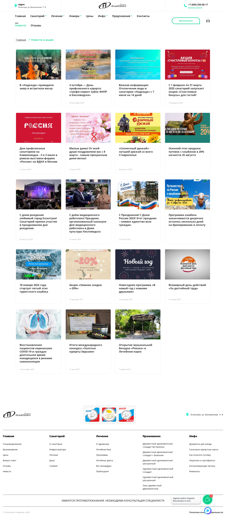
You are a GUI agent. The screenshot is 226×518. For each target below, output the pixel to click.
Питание (53, 455)
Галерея (53, 466)
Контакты (143, 16)
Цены (89, 16)
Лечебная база (103, 449)
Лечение (56, 16)
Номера (74, 16)
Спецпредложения (12, 444)
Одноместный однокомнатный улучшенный (158, 479)
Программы (102, 455)
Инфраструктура (57, 449)
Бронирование (10, 449)
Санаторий (37, 16)
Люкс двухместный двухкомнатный (152, 487)
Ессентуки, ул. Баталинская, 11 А (207, 414)
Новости (20, 25)
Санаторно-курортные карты (203, 449)
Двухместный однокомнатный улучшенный (158, 462)
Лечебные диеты (104, 460)
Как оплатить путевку (200, 455)
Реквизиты (194, 471)
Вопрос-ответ (9, 460)
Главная (20, 16)
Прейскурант (102, 471)
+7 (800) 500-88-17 (198, 4)
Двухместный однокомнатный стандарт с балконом (158, 454)
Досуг (52, 460)
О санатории (55, 444)
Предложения (121, 16)
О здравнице (102, 444)
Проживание (152, 436)
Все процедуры (103, 466)
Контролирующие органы (202, 466)
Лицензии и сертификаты (202, 460)
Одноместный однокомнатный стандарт (158, 470)
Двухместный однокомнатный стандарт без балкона (158, 445)
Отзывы (36, 25)
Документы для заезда (200, 444)
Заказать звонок (195, 7)
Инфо (101, 16)
